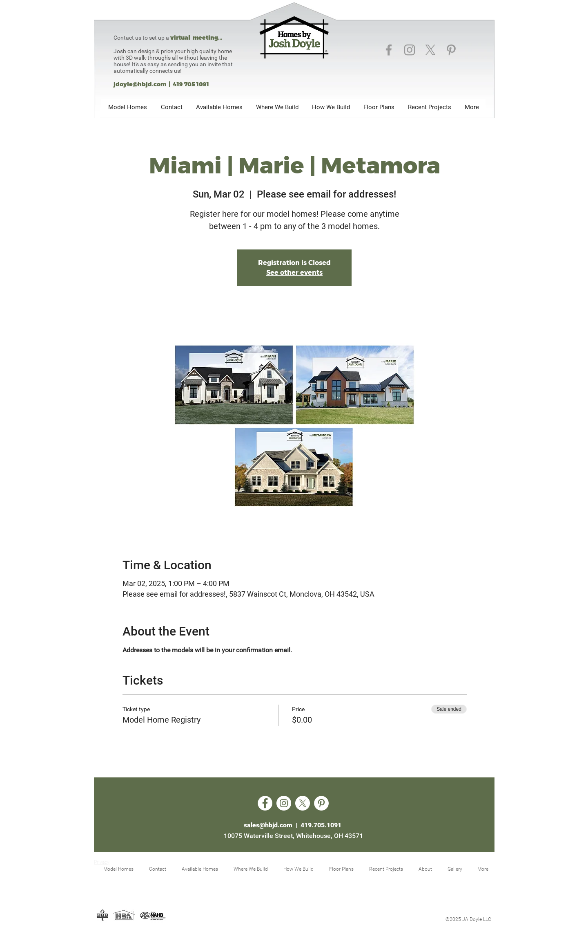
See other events (294, 272)
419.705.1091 (321, 825)
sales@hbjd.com (268, 825)
